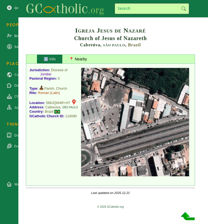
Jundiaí (45, 74)
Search (183, 8)
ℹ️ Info (50, 59)
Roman (43, 93)
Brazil (134, 45)
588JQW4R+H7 (58, 103)
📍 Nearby (78, 59)
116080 (71, 116)
